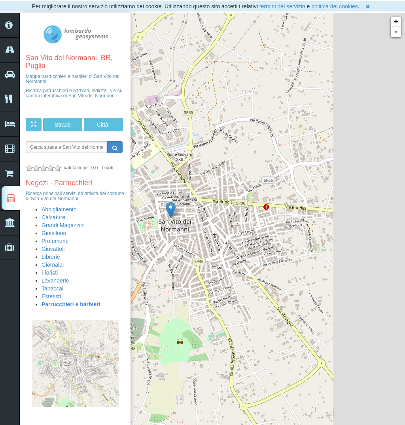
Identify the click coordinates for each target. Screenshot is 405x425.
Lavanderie (55, 280)
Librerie (51, 257)
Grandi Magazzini (63, 225)
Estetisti (51, 296)
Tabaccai (52, 288)
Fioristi (50, 272)
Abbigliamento (59, 209)
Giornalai (53, 265)
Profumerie (55, 241)
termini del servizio (282, 6)
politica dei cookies (334, 6)
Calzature (53, 217)
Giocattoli (53, 249)
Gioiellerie (54, 233)
